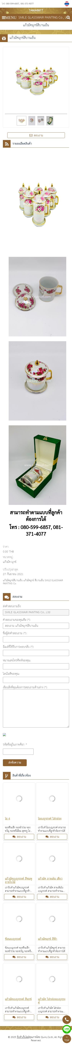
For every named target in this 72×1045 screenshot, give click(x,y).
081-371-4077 (27, 3)
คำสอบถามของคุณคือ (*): (17, 620)
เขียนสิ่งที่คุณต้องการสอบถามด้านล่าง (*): (25, 687)
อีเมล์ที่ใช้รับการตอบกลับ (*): (18, 646)
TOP (66, 1039)
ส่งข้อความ (14, 762)
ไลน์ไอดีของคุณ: (11, 673)
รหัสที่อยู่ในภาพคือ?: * (15, 744)
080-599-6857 (12, 3)
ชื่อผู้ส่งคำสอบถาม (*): (15, 633)
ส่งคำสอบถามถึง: (12, 606)
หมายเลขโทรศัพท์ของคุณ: (17, 660)
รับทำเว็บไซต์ (23, 1037)
